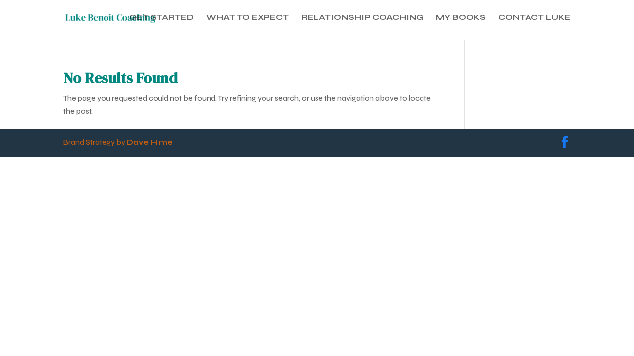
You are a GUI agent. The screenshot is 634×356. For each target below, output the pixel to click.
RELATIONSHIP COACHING (362, 18)
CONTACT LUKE (534, 18)
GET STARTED (161, 18)
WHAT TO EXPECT (247, 18)
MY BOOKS (461, 18)
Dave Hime (150, 142)
